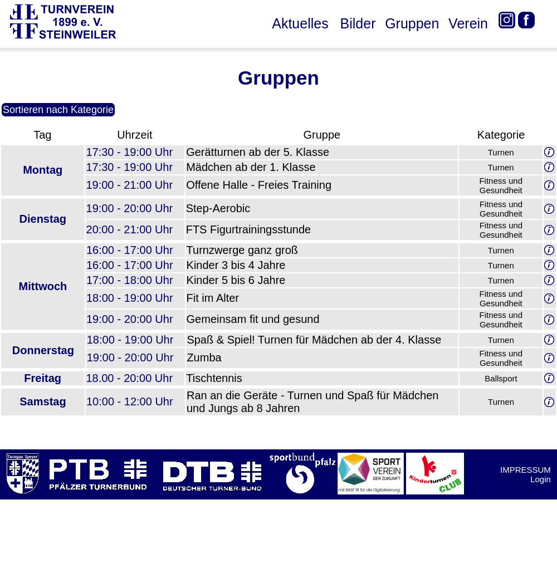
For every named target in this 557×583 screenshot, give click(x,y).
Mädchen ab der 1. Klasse (250, 167)
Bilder (358, 23)
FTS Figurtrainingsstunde (248, 229)
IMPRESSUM (525, 469)
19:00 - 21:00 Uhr (129, 185)
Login (540, 479)
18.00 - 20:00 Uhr (129, 378)
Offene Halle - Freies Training (258, 185)
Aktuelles (300, 23)
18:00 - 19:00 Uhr (129, 298)
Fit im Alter (213, 298)
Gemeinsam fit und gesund (253, 319)
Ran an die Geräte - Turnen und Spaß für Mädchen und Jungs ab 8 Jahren (313, 401)
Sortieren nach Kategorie (58, 109)
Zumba (204, 357)
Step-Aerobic (218, 208)
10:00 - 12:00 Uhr (129, 401)
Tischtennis (214, 378)
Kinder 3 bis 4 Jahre (236, 265)
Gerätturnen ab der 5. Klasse (257, 152)
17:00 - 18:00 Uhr (129, 280)
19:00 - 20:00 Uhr (129, 208)
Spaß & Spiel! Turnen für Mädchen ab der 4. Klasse (314, 340)
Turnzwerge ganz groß (242, 250)
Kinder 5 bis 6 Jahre (236, 280)
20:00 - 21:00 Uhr (129, 229)
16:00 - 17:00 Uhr (129, 250)
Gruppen (412, 23)
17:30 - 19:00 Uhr (129, 152)
